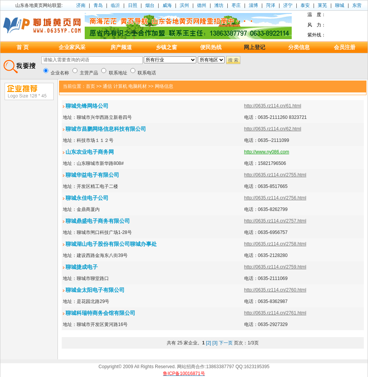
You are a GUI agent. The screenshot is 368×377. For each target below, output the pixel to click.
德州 (201, 5)
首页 (90, 86)
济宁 (287, 5)
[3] (214, 343)
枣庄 (236, 5)
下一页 (226, 343)
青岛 (98, 5)
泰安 (305, 5)
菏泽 (270, 5)
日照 (132, 5)
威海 (167, 5)
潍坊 (218, 5)
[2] (208, 343)
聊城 (339, 5)
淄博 (253, 5)
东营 (356, 5)
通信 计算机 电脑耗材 (125, 86)
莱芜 (322, 5)
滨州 (184, 5)
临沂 (115, 5)
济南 (80, 5)
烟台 (149, 5)
